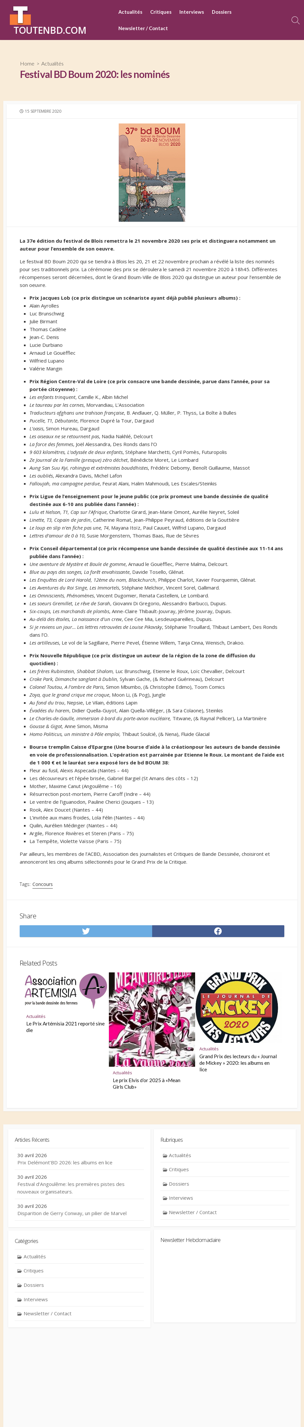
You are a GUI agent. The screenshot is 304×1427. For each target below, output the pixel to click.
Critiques (161, 12)
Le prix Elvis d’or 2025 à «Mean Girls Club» (146, 1134)
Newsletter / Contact (143, 28)
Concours (43, 931)
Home (27, 64)
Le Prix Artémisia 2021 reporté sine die (65, 1078)
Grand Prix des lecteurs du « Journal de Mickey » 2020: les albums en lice (238, 1113)
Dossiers (222, 12)
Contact (110, 1413)
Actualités (130, 12)
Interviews (191, 12)
